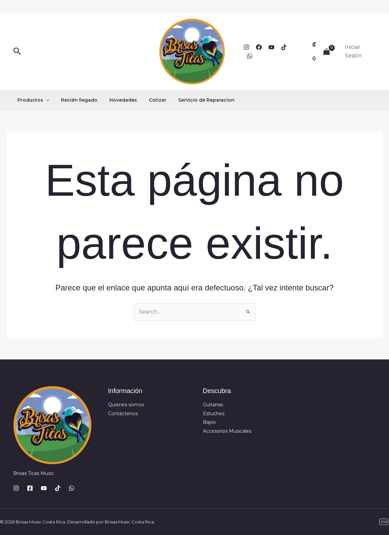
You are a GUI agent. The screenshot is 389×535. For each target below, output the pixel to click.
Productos (32, 100)
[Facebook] (259, 47)
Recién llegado (75, 100)
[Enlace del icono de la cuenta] (360, 51)
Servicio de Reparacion (194, 100)
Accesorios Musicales (227, 431)
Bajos (209, 422)
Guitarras (213, 405)
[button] (17, 51)
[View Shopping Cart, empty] (321, 51)
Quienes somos (126, 405)
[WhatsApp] (250, 56)
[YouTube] (271, 47)
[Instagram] (246, 47)
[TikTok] (284, 47)
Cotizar (148, 100)
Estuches (213, 414)
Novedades (116, 100)
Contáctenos (123, 414)
